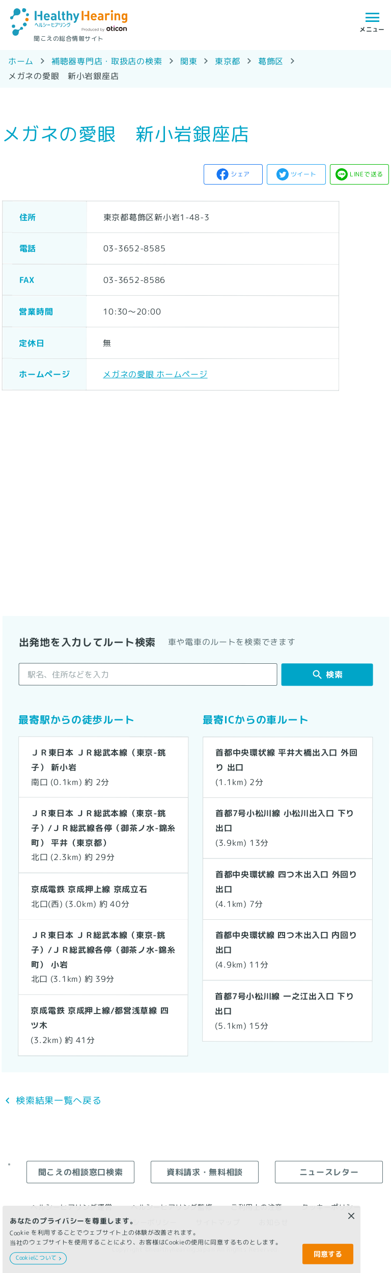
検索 (334, 674)
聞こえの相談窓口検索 (80, 1171)
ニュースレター (329, 1171)
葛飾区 (271, 61)
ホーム (21, 61)
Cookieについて (36, 1258)
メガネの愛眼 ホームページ (155, 373)
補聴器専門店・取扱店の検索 (106, 61)
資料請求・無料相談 (204, 1171)
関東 (188, 61)
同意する (328, 1254)
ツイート (304, 174)
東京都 (227, 61)
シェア (240, 174)
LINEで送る (366, 174)
